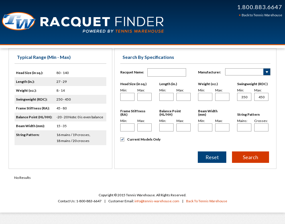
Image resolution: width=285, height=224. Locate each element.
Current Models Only (140, 139)
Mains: (242, 121)
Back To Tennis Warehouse (206, 201)
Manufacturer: (209, 72)
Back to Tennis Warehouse (262, 15)
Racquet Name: (132, 72)
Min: (123, 90)
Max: (141, 90)
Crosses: (261, 121)
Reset (212, 157)
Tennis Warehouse (92, 22)
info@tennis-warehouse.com (157, 201)
